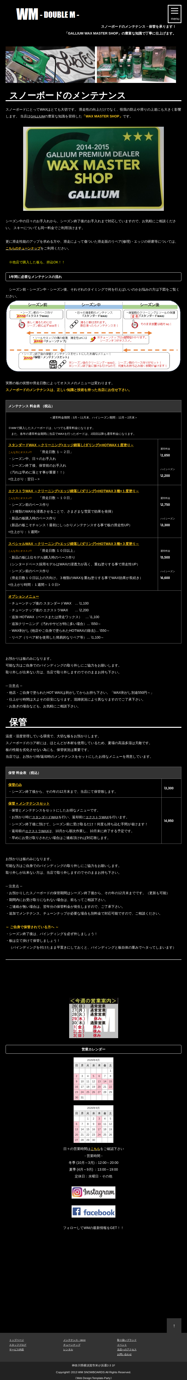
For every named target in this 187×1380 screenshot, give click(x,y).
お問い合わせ (124, 1353)
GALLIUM (37, 116)
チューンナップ (71, 1344)
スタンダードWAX (46, 817)
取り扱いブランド (127, 1339)
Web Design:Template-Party (93, 1377)
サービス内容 (16, 1348)
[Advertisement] (94, 972)
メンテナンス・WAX (74, 1339)
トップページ (16, 1339)
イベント (122, 1344)
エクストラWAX (99, 817)
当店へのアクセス (127, 1348)
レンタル (68, 1348)
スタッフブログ (17, 1344)
